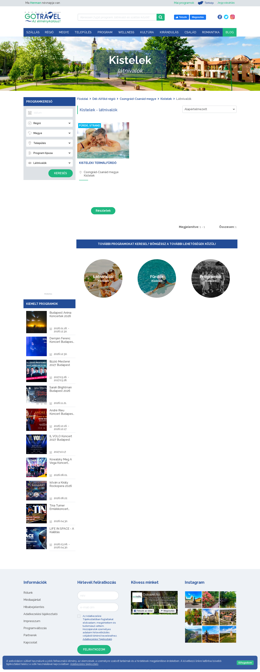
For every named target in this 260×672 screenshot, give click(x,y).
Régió (49, 32)
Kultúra (147, 32)
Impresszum (31, 621)
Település (83, 32)
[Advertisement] (48, 239)
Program (105, 32)
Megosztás (167, 611)
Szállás (33, 32)
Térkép (206, 3)
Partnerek (30, 635)
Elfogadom (245, 662)
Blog (230, 32)
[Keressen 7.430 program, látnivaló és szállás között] (117, 17)
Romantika (211, 32)
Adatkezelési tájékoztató (40, 614)
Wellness (126, 32)
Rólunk (28, 592)
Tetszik (143, 611)
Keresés (60, 173)
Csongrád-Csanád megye (138, 99)
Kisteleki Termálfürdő (97, 163)
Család (190, 32)
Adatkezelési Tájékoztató (97, 639)
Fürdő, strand (89, 125)
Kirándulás (169, 32)
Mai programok (184, 3)
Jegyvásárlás (226, 3)
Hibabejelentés (33, 607)
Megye (64, 32)
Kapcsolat (30, 642)
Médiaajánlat (32, 599)
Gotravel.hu (151, 594)
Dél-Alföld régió (103, 99)
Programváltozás (35, 628)
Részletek (103, 210)
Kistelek (166, 99)
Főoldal (82, 99)
